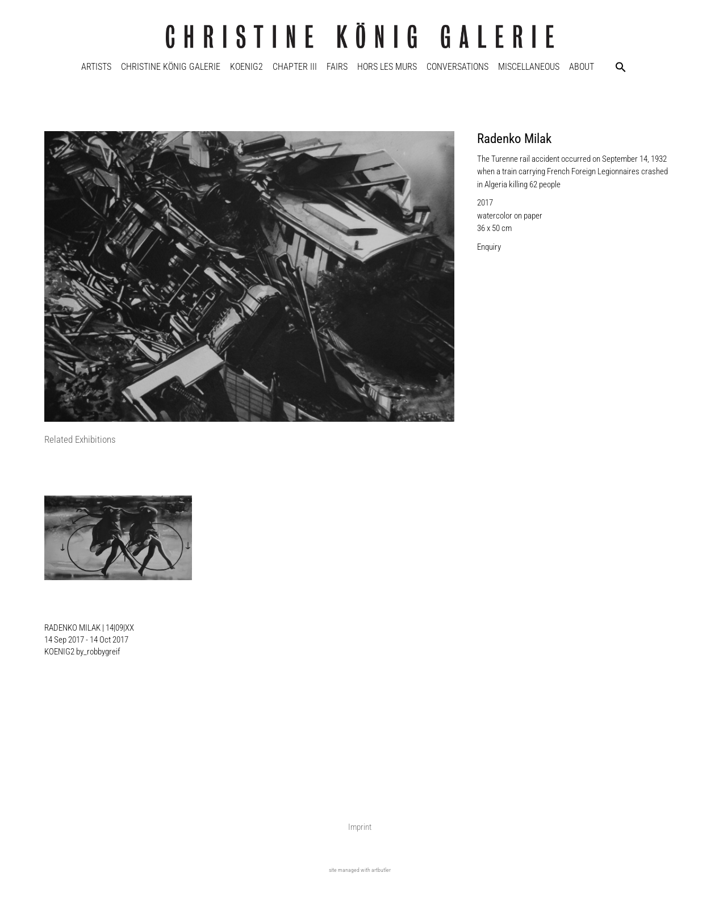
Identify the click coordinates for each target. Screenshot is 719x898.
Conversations (457, 66)
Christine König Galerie (170, 66)
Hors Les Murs (387, 66)
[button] (621, 67)
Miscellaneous (528, 66)
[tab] (80, 440)
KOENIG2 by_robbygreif (82, 652)
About (581, 66)
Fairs (337, 66)
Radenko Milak (514, 138)
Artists (96, 66)
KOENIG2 (246, 66)
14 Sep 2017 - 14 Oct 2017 (86, 640)
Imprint (359, 827)
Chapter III (295, 66)
